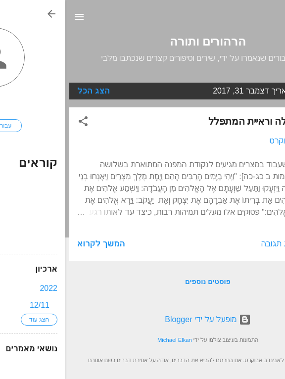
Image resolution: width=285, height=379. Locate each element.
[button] (18, 123)
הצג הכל (28, 91)
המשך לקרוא (36, 243)
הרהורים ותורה (142, 41)
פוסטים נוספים (142, 281)
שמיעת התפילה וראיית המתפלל (208, 121)
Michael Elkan (109, 340)
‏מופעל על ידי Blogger (142, 319)
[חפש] (271, 20)
